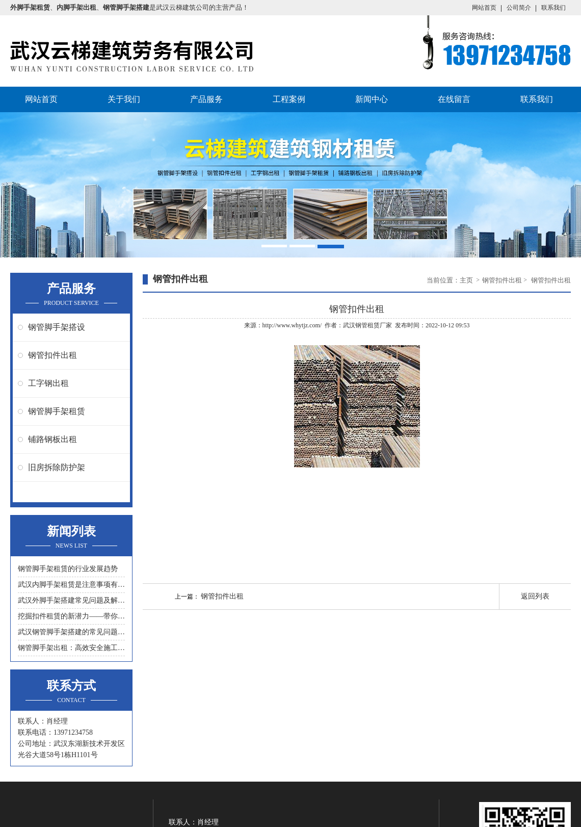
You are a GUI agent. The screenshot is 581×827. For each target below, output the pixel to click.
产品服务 (206, 99)
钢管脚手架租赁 (56, 411)
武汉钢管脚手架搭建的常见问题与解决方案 (71, 632)
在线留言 (454, 99)
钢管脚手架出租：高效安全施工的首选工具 (71, 648)
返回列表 (535, 596)
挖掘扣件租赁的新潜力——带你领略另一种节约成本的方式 (71, 616)
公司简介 (519, 7)
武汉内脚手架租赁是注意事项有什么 (71, 584)
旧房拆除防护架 (56, 467)
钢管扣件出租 (52, 355)
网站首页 (484, 7)
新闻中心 (371, 99)
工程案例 (289, 99)
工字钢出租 (48, 383)
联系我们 (553, 7)
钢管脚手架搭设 (56, 327)
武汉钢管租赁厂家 (367, 325)
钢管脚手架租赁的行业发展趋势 (68, 569)
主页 (467, 280)
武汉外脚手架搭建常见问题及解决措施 (71, 600)
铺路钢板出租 (52, 439)
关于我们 (124, 99)
